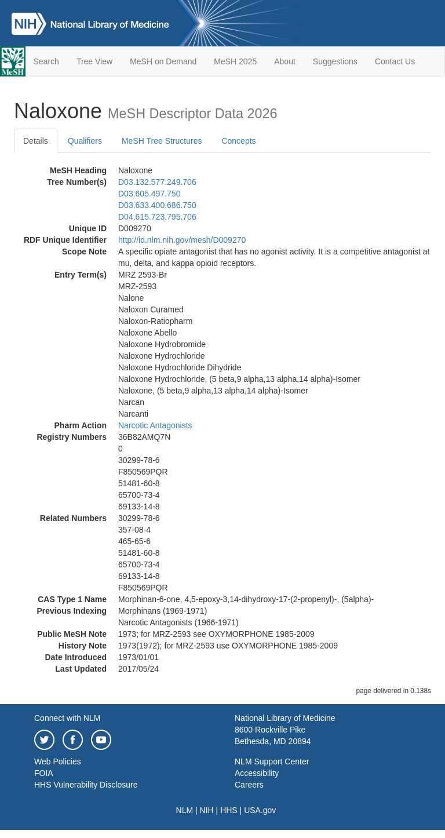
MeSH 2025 (235, 61)
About (285, 61)
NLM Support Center (272, 761)
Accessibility (257, 773)
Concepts (238, 140)
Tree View (94, 61)
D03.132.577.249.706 (157, 182)
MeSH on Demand (163, 61)
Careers (249, 784)
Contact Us (395, 61)
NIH (207, 810)
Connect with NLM (67, 718)
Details (35, 140)
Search (46, 61)
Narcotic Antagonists (155, 425)
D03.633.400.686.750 (157, 205)
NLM (185, 810)
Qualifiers (85, 140)
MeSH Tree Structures (162, 140)
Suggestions (335, 61)
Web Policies (57, 761)
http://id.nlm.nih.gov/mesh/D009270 (182, 240)
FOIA (43, 773)
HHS (229, 810)
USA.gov (260, 810)
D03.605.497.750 (149, 193)
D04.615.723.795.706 (157, 216)
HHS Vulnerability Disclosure (85, 784)
